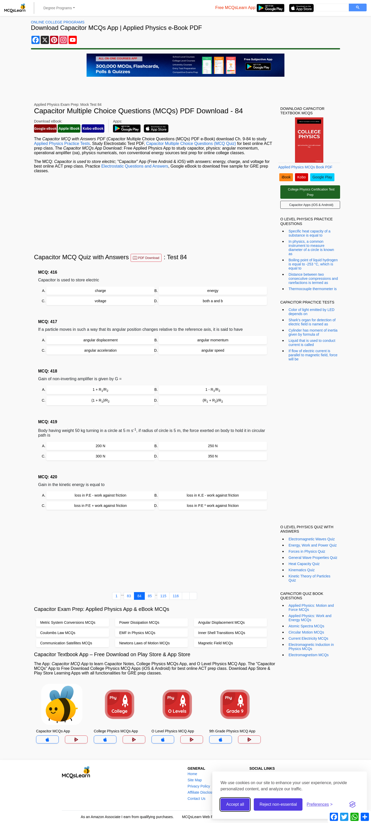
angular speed (212, 350)
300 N (100, 456)
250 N (212, 446)
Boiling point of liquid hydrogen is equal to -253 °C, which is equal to (313, 264)
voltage (100, 301)
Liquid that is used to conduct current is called (312, 343)
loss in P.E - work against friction (101, 495)
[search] (331, 7)
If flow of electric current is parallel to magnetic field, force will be (313, 355)
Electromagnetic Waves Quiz (312, 539)
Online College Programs (58, 22)
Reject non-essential (278, 804)
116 (176, 596)
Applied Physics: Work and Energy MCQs (310, 618)
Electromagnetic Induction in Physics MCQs (311, 647)
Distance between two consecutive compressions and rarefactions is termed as (313, 278)
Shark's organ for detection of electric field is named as (312, 322)
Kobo (301, 177)
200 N (100, 446)
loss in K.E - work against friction (213, 495)
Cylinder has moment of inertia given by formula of (313, 332)
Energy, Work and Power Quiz (313, 545)
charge (100, 291)
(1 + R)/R (100, 400)
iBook (286, 177)
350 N (212, 456)
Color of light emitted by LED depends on (311, 312)
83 (129, 596)
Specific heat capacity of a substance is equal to (310, 233)
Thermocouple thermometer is (313, 289)
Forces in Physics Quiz (307, 551)
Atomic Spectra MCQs (306, 626)
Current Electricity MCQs (308, 638)
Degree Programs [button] (58, 8)
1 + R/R (100, 389)
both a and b (213, 301)
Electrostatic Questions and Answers (134, 166)
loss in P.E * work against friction (213, 506)
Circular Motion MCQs (306, 632)
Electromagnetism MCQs (309, 655)
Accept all (235, 804)
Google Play (322, 177)
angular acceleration (100, 350)
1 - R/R (212, 389)
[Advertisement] (154, 213)
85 (150, 596)
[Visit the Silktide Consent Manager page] (352, 804)
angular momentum (213, 340)
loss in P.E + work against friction (100, 506)
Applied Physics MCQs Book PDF (305, 167)
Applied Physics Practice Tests (62, 143)
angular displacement (100, 340)
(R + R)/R (213, 400)
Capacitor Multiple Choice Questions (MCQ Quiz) (191, 143)
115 (163, 596)
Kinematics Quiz (302, 570)
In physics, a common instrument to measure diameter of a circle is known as (311, 247)
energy (212, 291)
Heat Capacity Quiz (304, 564)
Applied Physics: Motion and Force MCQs (311, 607)
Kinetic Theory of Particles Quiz (309, 578)
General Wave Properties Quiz (313, 558)
